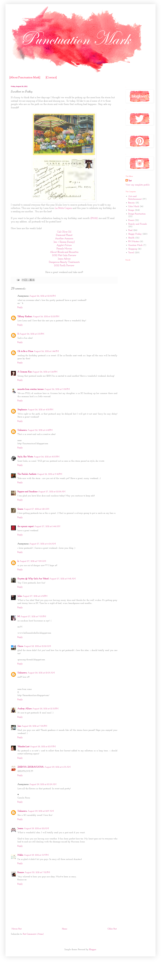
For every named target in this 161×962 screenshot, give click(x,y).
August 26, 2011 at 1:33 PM (31, 334)
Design (131, 210)
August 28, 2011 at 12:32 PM (45, 709)
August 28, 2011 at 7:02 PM (34, 726)
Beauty (131, 203)
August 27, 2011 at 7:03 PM (33, 616)
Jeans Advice (64, 259)
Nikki (20, 855)
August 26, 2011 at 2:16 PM (44, 372)
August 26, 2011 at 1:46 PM (46, 351)
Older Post (112, 929)
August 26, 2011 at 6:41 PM (40, 430)
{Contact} (51, 78)
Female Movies (64, 249)
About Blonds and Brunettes (64, 252)
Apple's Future (64, 245)
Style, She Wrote (25, 457)
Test (130, 181)
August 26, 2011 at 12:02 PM (42, 296)
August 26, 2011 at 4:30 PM (40, 410)
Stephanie (22, 410)
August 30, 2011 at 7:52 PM (37, 872)
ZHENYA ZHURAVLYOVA (30, 767)
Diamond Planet (64, 235)
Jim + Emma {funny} (64, 242)
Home (64, 929)
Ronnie (20, 872)
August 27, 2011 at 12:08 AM (51, 492)
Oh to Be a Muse (25, 351)
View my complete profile (138, 185)
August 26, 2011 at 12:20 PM (46, 316)
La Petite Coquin (63, 208)
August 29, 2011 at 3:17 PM (36, 855)
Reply (20, 307)
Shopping (132, 249)
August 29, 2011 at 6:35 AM (57, 767)
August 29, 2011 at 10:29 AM (42, 784)
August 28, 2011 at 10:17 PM (43, 747)
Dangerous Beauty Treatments (64, 262)
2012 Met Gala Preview (64, 255)
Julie (19, 596)
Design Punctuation (137, 214)
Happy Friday (135, 234)
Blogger (92, 949)
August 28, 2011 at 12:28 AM (37, 646)
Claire (20, 646)
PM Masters (133, 241)
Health (131, 238)
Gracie (20, 509)
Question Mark (135, 245)
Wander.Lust (23, 747)
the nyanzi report (25, 526)
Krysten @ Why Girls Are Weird (33, 579)
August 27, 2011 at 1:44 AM (47, 526)
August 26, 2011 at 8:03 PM (46, 457)
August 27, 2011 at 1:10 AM (36, 509)
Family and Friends (137, 224)
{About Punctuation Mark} (25, 78)
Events (131, 220)
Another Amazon (64, 238)
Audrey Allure (24, 709)
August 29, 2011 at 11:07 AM (41, 811)
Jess (19, 726)
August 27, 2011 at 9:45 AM (62, 579)
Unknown (22, 430)
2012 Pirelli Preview (64, 265)
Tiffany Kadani (24, 316)
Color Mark (133, 206)
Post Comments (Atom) (33, 934)
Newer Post (17, 929)
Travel (131, 253)
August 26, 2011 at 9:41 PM (49, 474)
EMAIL (94, 218)
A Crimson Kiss (24, 372)
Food (130, 230)
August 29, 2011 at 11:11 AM (36, 828)
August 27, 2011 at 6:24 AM (42, 544)
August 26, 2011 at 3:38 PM (57, 389)
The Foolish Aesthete (26, 474)
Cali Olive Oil (64, 232)
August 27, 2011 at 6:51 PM (35, 596)
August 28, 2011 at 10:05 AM (41, 673)
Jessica (20, 828)
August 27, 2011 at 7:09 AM (33, 561)
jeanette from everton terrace (30, 389)
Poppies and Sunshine (27, 492)
